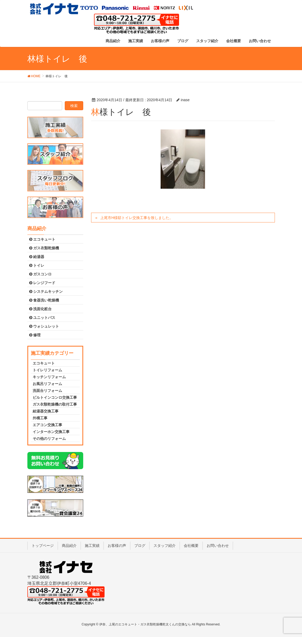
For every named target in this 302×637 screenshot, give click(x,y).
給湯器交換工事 (45, 411)
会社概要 (191, 545)
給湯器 (36, 257)
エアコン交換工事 (47, 425)
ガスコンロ (40, 274)
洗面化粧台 (40, 309)
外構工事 (40, 418)
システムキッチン (46, 291)
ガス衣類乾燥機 (44, 248)
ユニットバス (42, 317)
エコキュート (42, 239)
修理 (35, 335)
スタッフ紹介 (165, 545)
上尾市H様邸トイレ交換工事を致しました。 (136, 218)
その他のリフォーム (49, 438)
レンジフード (42, 283)
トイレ (36, 265)
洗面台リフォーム (47, 390)
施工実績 (92, 545)
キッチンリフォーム (49, 377)
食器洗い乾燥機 (44, 300)
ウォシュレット (44, 326)
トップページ (43, 545)
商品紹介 (69, 545)
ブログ (139, 545)
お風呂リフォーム (47, 384)
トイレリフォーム (47, 370)
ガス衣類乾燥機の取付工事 (55, 404)
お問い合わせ (218, 545)
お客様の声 (117, 545)
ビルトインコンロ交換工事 (55, 397)
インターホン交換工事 (51, 432)
